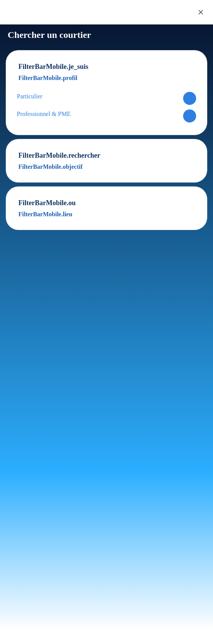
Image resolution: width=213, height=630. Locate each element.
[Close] (201, 12)
